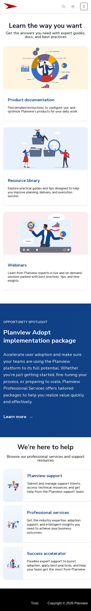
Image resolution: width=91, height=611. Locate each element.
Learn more (14, 417)
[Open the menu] (84, 6)
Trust (34, 603)
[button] (63, 6)
